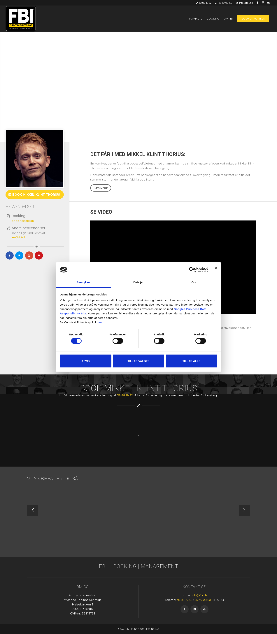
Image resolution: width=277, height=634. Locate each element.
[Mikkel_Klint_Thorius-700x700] (34, 158)
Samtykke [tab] (83, 282)
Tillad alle (192, 360)
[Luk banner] (216, 269)
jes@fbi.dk (19, 237)
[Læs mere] (100, 188)
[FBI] (21, 18)
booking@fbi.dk (23, 221)
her (100, 322)
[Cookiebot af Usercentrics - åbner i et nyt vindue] (192, 269)
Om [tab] (193, 282)
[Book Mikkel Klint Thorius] (35, 194)
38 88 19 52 (203, 2)
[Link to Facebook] (257, 3)
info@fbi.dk (244, 2)
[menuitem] (203, 3)
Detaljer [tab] (138, 282)
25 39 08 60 (223, 2)
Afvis (85, 360)
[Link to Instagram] (263, 3)
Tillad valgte (138, 360)
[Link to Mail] (268, 3)
